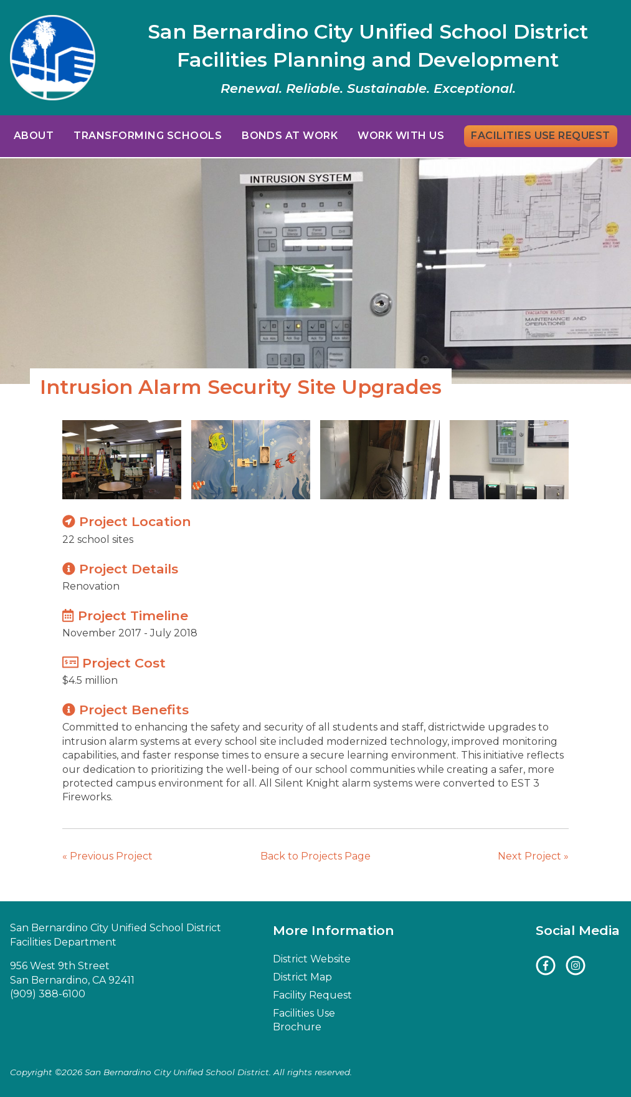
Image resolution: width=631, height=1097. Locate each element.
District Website (312, 959)
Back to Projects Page (315, 856)
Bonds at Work (290, 135)
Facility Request (312, 995)
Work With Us (401, 135)
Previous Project (107, 856)
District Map (302, 977)
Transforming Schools (148, 135)
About (34, 135)
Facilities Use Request (540, 135)
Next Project (533, 856)
